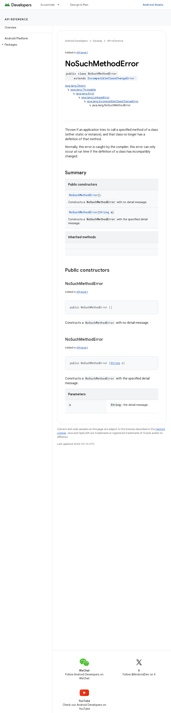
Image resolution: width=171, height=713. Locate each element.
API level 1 (82, 52)
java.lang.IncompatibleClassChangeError (112, 101)
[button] (25, 45)
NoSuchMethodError (83, 195)
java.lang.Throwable (83, 89)
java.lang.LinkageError (95, 97)
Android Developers (76, 40)
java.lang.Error (85, 93)
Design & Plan (79, 4)
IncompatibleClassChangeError (110, 78)
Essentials (48, 4)
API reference (16, 19)
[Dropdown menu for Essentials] (60, 4)
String (104, 212)
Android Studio (153, 4)
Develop (97, 40)
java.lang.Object (75, 86)
